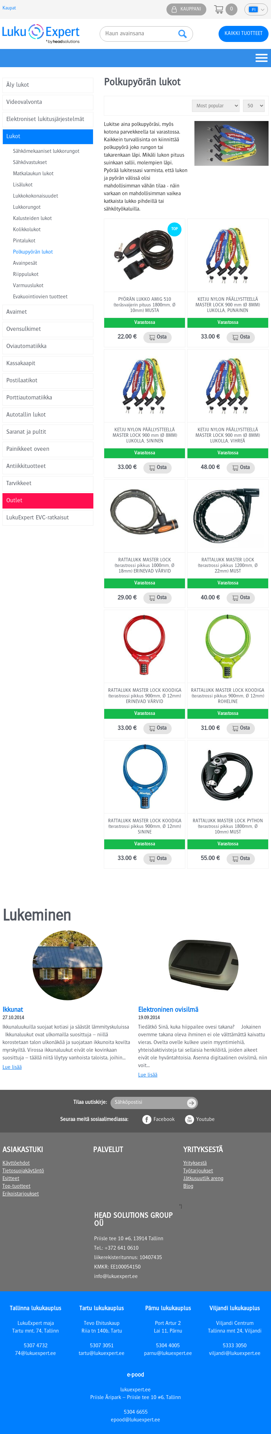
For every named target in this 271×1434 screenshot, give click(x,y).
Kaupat (9, 8)
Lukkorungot (27, 208)
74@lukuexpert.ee (35, 1354)
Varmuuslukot (28, 286)
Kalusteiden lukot (32, 219)
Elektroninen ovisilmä (168, 1010)
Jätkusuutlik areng (203, 1179)
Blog (188, 1187)
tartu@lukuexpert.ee (101, 1354)
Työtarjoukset (198, 1171)
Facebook (164, 1120)
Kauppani (190, 9)
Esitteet (10, 1179)
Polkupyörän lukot (33, 252)
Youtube (205, 1120)
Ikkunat (12, 1010)
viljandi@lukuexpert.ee (235, 1354)
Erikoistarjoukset (20, 1194)
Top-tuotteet (16, 1187)
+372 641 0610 (121, 1248)
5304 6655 (136, 1412)
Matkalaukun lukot (33, 174)
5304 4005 (168, 1346)
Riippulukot (25, 275)
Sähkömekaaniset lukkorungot (46, 152)
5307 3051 (102, 1346)
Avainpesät (25, 264)
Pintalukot (24, 241)
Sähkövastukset (30, 163)
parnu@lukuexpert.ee (168, 1354)
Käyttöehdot (16, 1163)
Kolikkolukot (27, 230)
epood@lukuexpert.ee (135, 1420)
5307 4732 (36, 1346)
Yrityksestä (195, 1163)
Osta (161, 337)
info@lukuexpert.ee (116, 1277)
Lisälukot (23, 185)
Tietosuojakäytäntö (23, 1171)
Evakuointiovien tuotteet (40, 297)
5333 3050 (235, 1346)
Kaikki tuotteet (243, 34)
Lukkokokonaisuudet (35, 196)
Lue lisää (12, 1068)
